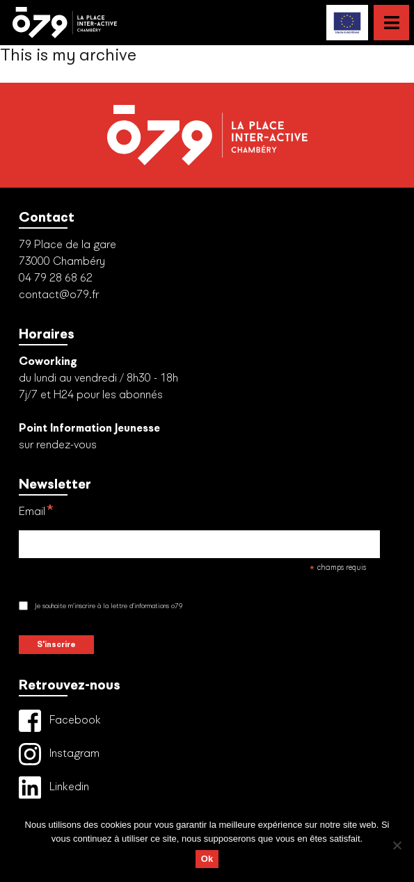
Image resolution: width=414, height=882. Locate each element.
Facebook (60, 721)
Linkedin (54, 787)
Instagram (59, 754)
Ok (207, 859)
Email (36, 513)
